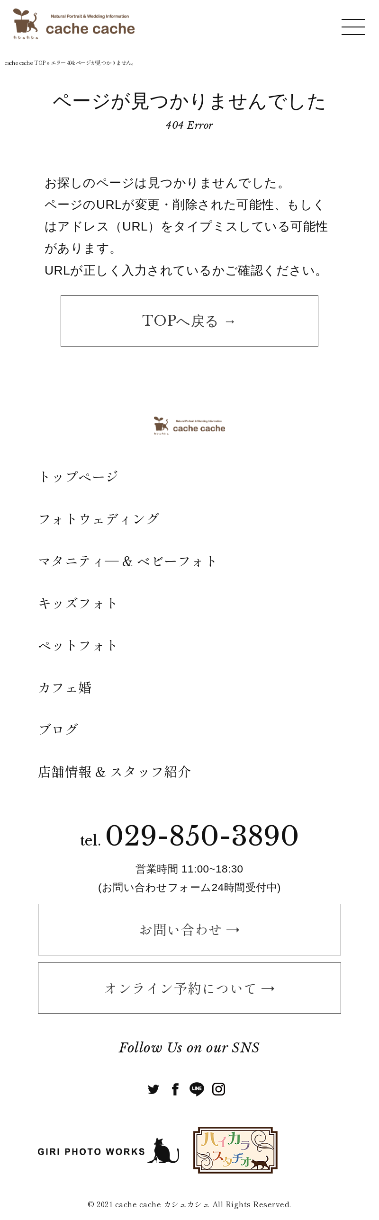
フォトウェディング (98, 518)
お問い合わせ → (189, 929)
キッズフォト (78, 602)
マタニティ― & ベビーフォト (128, 560)
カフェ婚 (65, 686)
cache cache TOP (25, 62)
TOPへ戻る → (189, 320)
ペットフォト (78, 644)
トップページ (78, 476)
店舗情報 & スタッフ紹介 (114, 771)
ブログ (58, 729)
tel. (189, 840)
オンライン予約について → (189, 987)
